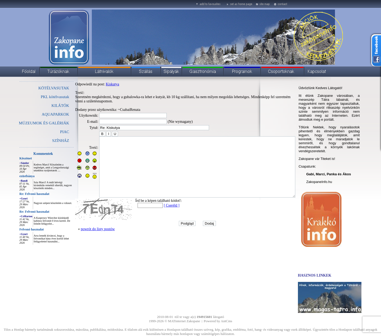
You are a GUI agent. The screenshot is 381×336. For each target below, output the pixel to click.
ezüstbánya (14, 176)
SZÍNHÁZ (48, 140)
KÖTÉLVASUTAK (41, 88)
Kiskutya (100, 84)
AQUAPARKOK (43, 114)
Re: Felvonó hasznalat (22, 194)
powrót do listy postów (86, 241)
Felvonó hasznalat (19, 229)
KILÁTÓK (48, 105)
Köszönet (13, 158)
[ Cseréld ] (159, 217)
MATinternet (177, 321)
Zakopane (193, 321)
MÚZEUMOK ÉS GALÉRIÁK (32, 123)
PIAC (52, 132)
